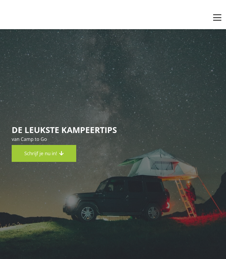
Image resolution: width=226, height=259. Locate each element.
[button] (217, 17)
